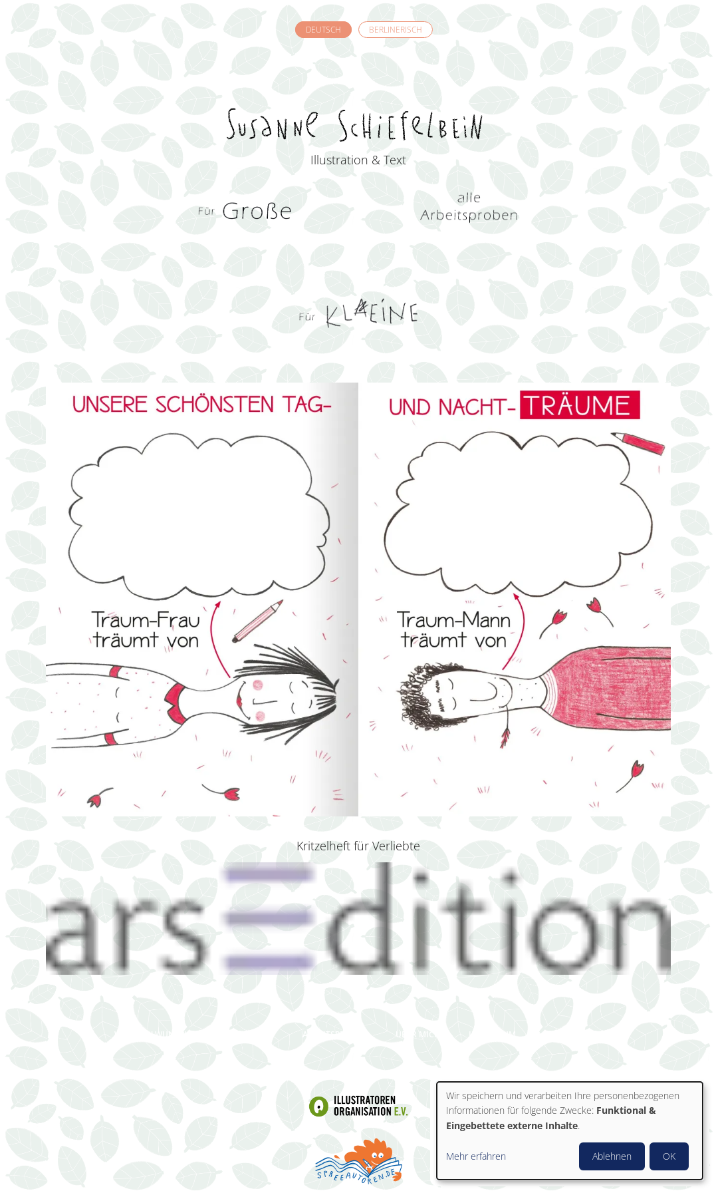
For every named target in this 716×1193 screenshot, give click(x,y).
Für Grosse (246, 213)
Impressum (492, 1034)
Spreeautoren (358, 1159)
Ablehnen (612, 1156)
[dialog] (570, 1131)
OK (669, 1156)
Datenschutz (573, 1034)
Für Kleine (358, 313)
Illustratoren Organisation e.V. (358, 1106)
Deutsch (323, 29)
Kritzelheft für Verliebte (358, 846)
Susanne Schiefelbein (358, 100)
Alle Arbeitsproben (469, 213)
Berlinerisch (395, 29)
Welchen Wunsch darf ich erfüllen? (194, 1034)
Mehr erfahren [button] (476, 1156)
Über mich (418, 1034)
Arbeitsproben (334, 1034)
